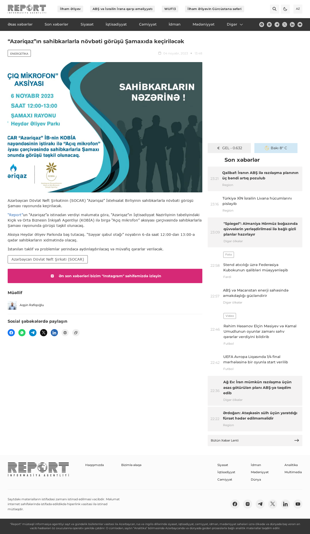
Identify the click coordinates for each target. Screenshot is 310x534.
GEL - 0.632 (229, 148)
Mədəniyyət (260, 472)
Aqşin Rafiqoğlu (26, 305)
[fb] (261, 24)
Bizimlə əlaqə (131, 465)
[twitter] (284, 24)
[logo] (27, 9)
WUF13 (170, 9)
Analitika (291, 465)
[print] (65, 332)
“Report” (15, 215)
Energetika (19, 53)
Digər (235, 24)
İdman (256, 465)
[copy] (75, 332)
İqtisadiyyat (226, 472)
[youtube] (299, 24)
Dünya (256, 479)
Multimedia (293, 472)
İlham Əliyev (70, 9)
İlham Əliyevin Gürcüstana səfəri (215, 9)
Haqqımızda (94, 465)
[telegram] (277, 24)
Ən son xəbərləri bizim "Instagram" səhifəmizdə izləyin (105, 276)
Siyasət (222, 465)
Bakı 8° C (276, 148)
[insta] (269, 24)
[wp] (22, 332)
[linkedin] (292, 24)
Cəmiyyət (224, 479)
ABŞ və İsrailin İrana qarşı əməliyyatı (123, 9)
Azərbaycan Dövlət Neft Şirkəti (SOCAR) (47, 259)
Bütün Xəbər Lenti (255, 440)
